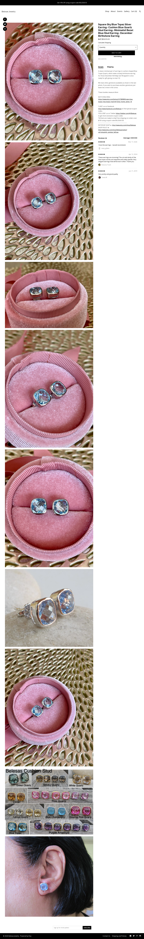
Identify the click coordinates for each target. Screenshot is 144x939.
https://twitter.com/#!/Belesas (126, 113)
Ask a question (102, 59)
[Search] (140, 12)
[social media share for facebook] (5, 19)
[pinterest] (137, 936)
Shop (107, 11)
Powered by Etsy (25, 936)
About (113, 11)
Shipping (110, 67)
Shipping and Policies (119, 936)
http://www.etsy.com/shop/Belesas (124, 125)
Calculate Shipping (104, 43)
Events (119, 11)
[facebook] (130, 936)
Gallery (126, 11)
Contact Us (106, 936)
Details (100, 67)
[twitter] (134, 936)
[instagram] (140, 936)
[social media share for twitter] (5, 24)
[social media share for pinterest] (5, 29)
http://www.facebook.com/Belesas (110, 109)
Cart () (134, 11)
